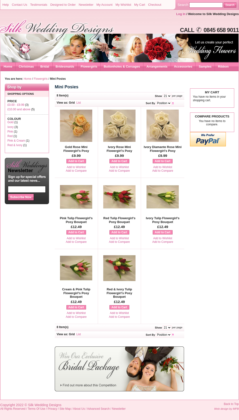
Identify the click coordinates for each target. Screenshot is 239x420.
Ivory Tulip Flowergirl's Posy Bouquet (162, 220)
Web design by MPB (226, 408)
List (78, 102)
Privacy (52, 408)
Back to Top (231, 404)
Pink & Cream (16, 140)
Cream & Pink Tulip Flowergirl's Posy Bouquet (76, 292)
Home (8, 66)
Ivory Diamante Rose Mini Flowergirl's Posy (163, 149)
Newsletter (86, 4)
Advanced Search (98, 408)
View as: (62, 102)
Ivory (10, 127)
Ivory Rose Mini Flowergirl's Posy (119, 149)
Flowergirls (41, 78)
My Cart (139, 4)
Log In (180, 14)
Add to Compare (76, 170)
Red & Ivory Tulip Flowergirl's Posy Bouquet (119, 292)
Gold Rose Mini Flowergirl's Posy (76, 149)
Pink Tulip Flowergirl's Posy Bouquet (76, 220)
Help (5, 4)
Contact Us (19, 4)
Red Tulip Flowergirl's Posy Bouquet (119, 220)
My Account (104, 4)
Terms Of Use (36, 408)
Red (10, 136)
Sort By (150, 103)
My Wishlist (123, 4)
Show (158, 96)
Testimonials (38, 4)
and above (18, 109)
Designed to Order (63, 4)
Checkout (154, 4)
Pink (10, 131)
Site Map (65, 408)
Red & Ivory (14, 145)
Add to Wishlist (76, 167)
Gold (10, 122)
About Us (79, 408)
